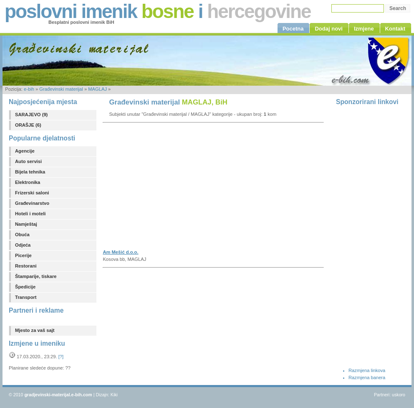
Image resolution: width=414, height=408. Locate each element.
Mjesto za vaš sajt (35, 330)
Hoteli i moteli (30, 213)
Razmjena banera (366, 377)
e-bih (29, 89)
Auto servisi (28, 161)
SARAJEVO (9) (31, 114)
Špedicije (25, 286)
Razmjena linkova (366, 370)
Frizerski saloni (32, 192)
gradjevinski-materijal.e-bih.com (58, 394)
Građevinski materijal (61, 89)
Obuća (22, 234)
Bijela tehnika (30, 171)
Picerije (23, 255)
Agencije (25, 150)
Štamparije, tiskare (36, 276)
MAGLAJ (97, 89)
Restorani (26, 265)
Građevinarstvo (32, 203)
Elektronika (27, 182)
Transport (26, 297)
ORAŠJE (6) (28, 125)
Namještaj (26, 224)
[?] (60, 356)
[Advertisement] (187, 188)
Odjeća (22, 244)
